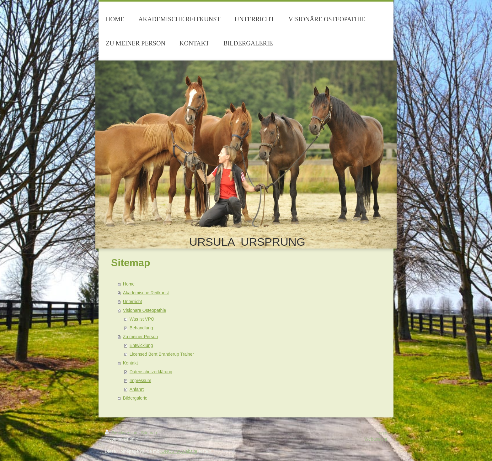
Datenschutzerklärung (151, 371)
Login (382, 432)
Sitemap (149, 432)
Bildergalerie (135, 398)
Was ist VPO (142, 319)
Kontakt (130, 362)
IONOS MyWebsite (178, 451)
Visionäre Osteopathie (144, 310)
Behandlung (141, 327)
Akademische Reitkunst (146, 292)
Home (129, 283)
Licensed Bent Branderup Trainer (162, 354)
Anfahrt (137, 389)
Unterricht (132, 301)
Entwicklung (141, 345)
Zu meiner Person (140, 336)
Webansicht (375, 439)
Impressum (140, 380)
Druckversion (121, 432)
